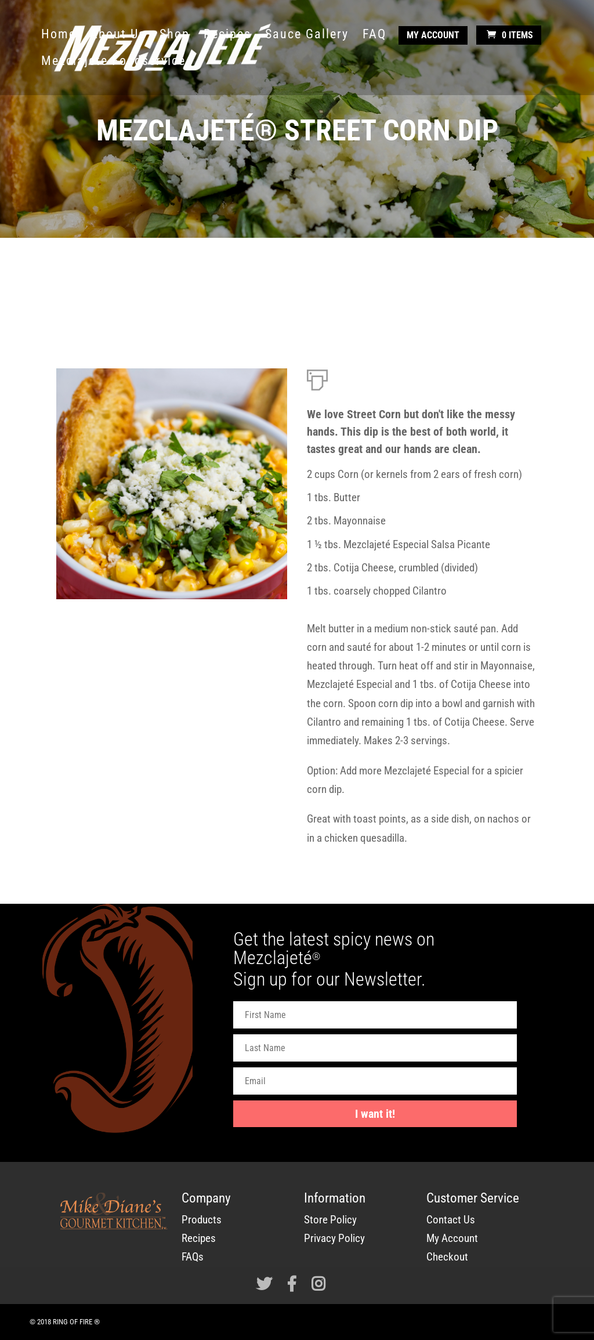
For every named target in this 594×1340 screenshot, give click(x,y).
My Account (433, 35)
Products (202, 1219)
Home (58, 35)
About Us (118, 35)
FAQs (193, 1256)
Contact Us (450, 1219)
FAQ (374, 35)
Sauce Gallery (307, 35)
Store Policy (330, 1219)
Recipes (227, 35)
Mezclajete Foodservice (113, 62)
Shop (175, 35)
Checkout (447, 1256)
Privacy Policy (334, 1238)
